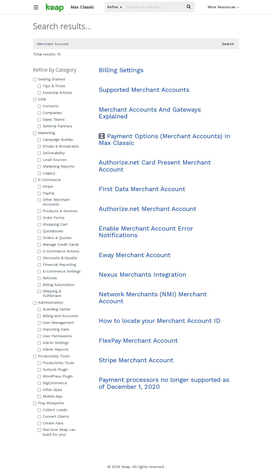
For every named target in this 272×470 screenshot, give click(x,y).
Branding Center (54, 309)
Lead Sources (52, 160)
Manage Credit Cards (58, 244)
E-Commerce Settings (59, 271)
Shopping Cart (52, 224)
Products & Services (58, 211)
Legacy (46, 173)
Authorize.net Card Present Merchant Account (155, 166)
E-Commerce (47, 180)
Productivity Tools (51, 356)
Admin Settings (53, 343)
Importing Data (53, 329)
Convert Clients (53, 416)
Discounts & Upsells (57, 258)
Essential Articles (55, 92)
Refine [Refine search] (114, 7)
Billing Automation (56, 285)
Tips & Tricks (51, 86)
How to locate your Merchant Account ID (159, 320)
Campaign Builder (55, 139)
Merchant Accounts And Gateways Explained (150, 113)
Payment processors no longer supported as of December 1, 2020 (164, 383)
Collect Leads (52, 410)
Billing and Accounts (58, 316)
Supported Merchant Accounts (144, 89)
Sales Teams (51, 119)
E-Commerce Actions (58, 251)
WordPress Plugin (55, 376)
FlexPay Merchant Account (138, 340)
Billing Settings (121, 70)
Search (228, 44)
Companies (50, 113)
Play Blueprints (48, 403)
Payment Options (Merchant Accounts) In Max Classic (164, 139)
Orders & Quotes (55, 238)
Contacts (48, 106)
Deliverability (51, 153)
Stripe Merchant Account (136, 360)
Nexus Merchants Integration (142, 274)
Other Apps (50, 389)
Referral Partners (55, 126)
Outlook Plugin (53, 369)
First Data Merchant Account (142, 189)
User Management (56, 322)
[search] (154, 7)
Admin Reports (53, 349)
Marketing (44, 133)
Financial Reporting (57, 264)
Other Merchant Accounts (54, 201)
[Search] (189, 7)
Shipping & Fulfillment (49, 293)
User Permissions (55, 336)
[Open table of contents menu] (38, 6)
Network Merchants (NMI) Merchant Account (153, 297)
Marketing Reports (56, 166)
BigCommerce (52, 383)
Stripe (45, 186)
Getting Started (49, 79)
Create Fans (50, 423)
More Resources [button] (223, 7)
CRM (39, 99)
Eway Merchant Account (135, 255)
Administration (48, 302)
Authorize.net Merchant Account (147, 208)
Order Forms (51, 218)
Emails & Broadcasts (58, 146)
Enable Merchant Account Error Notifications (146, 232)
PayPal (46, 193)
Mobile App (50, 396)
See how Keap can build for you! (56, 431)
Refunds (47, 278)
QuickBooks (50, 231)
